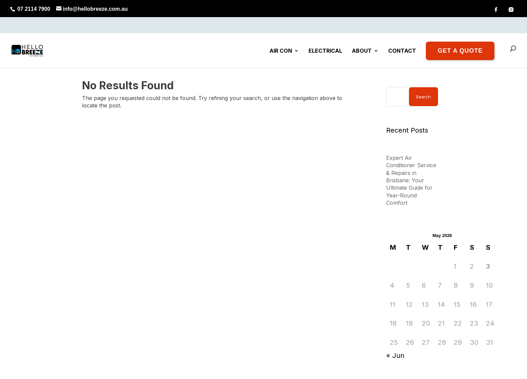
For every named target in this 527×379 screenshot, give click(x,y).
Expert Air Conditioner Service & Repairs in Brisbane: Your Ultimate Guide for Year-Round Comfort (411, 157)
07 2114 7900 (33, 9)
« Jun (395, 332)
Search (423, 73)
